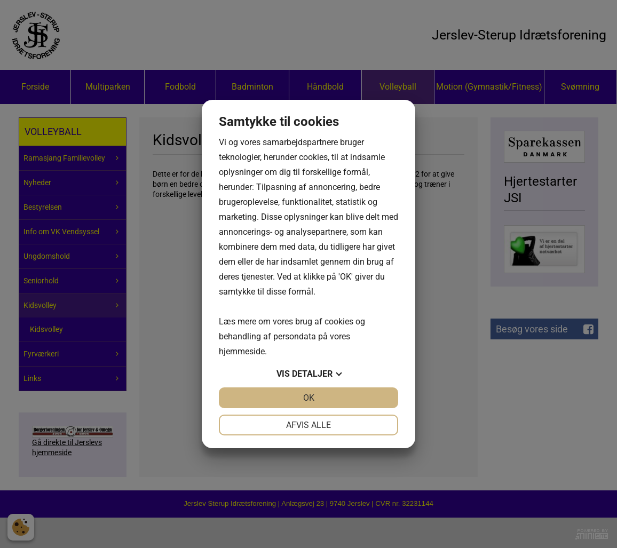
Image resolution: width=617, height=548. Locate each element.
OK (308, 398)
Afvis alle (308, 425)
